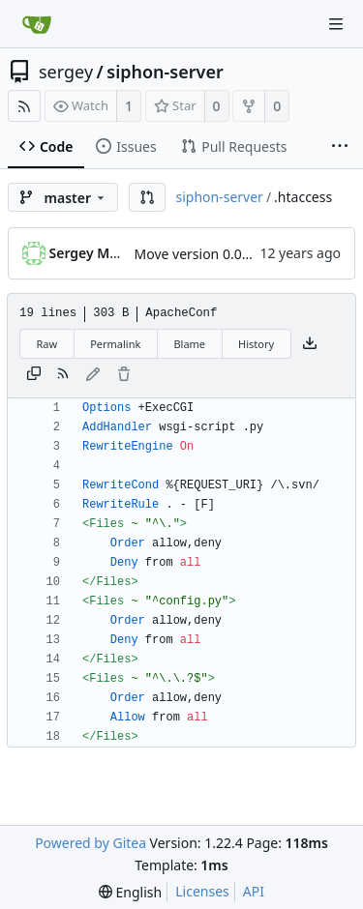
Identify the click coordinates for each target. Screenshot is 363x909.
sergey (66, 71)
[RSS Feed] (24, 106)
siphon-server (164, 71)
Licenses (202, 891)
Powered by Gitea (90, 843)
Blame (189, 344)
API (253, 891)
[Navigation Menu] (335, 24)
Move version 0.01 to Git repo (228, 254)
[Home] (37, 24)
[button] (147, 197)
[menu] (130, 892)
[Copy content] (33, 375)
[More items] (339, 147)
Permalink (115, 344)
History (256, 344)
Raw (47, 344)
